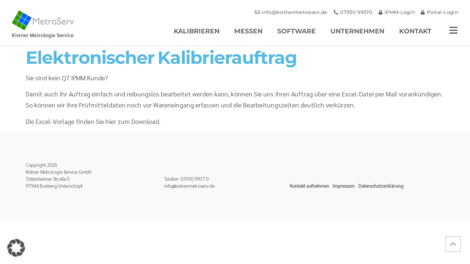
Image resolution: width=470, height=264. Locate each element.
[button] (16, 248)
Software (296, 31)
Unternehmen (357, 31)
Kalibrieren (197, 31)
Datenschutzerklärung (381, 186)
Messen (248, 31)
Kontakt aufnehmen (309, 186)
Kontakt (415, 31)
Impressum (344, 186)
